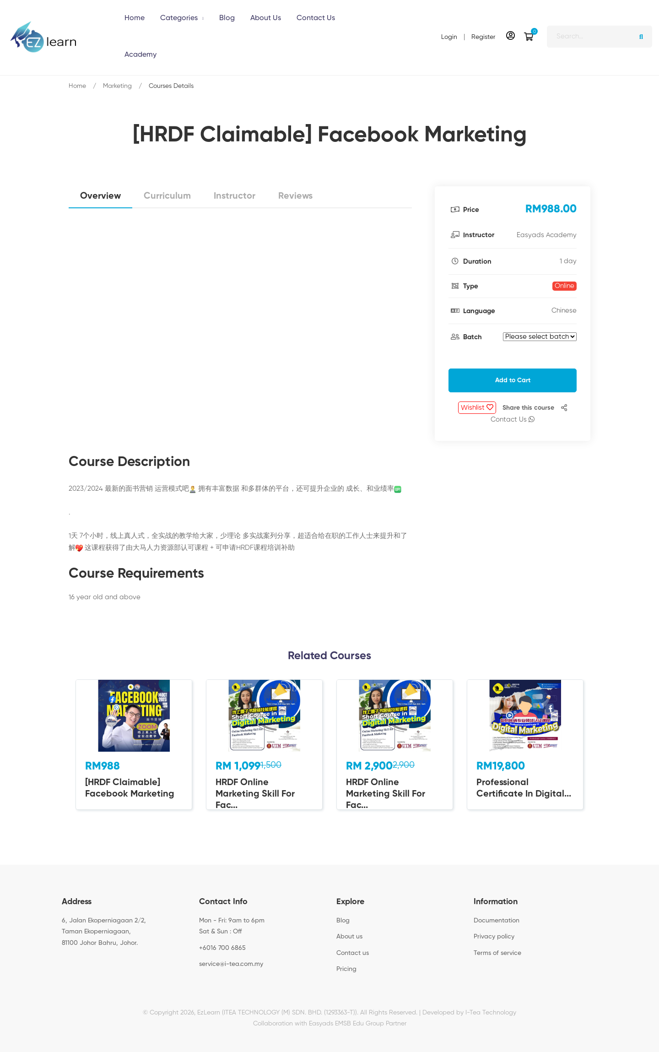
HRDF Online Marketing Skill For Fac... (255, 794)
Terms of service (497, 953)
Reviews (295, 196)
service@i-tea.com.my (231, 964)
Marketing (117, 86)
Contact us (352, 953)
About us (349, 936)
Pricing (346, 969)
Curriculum (167, 196)
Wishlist (477, 407)
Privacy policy (494, 936)
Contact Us (513, 419)
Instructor (234, 196)
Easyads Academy (547, 235)
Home (77, 86)
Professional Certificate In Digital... (523, 788)
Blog (343, 920)
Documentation (496, 920)
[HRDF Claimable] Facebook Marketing (129, 788)
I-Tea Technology (490, 1012)
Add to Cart (512, 380)
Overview (100, 196)
